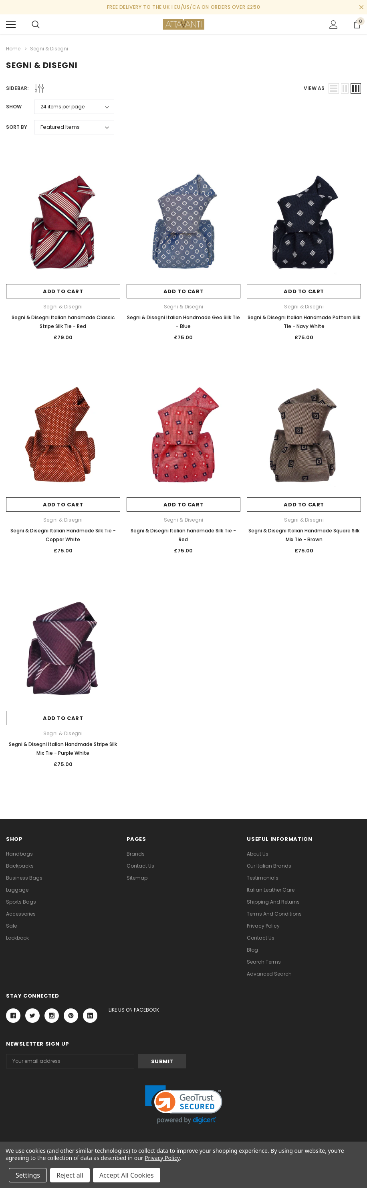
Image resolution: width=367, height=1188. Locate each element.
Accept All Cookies (126, 1175)
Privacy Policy (263, 925)
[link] (183, 1104)
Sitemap (137, 877)
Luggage (17, 889)
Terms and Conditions (274, 913)
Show (14, 106)
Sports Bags (21, 901)
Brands (136, 853)
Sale (11, 925)
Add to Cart (63, 291)
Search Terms (264, 961)
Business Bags (24, 877)
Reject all (69, 1175)
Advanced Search (269, 973)
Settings (28, 1175)
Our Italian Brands (269, 865)
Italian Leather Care (270, 889)
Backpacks (20, 865)
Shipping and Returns (273, 901)
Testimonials (262, 877)
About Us (257, 853)
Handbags (19, 853)
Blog (252, 949)
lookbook (17, 937)
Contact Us (140, 865)
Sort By (16, 127)
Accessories (21, 913)
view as (314, 88)
